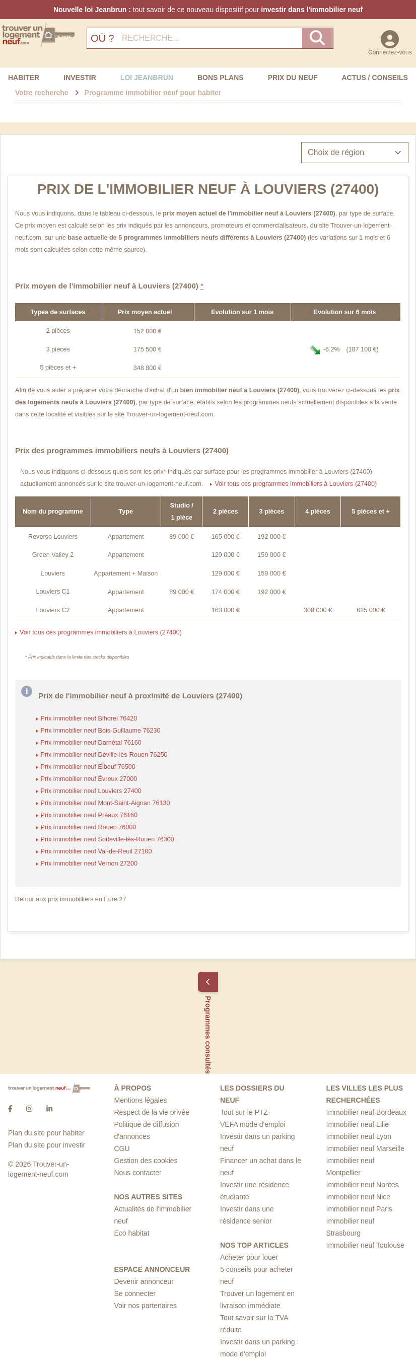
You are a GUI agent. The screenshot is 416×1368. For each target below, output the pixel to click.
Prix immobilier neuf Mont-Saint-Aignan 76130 (105, 803)
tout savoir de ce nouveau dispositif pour (208, 10)
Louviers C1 (53, 591)
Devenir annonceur (144, 1281)
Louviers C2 (53, 610)
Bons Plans (220, 78)
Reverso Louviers (53, 536)
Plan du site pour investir (46, 1145)
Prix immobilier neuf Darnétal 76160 (91, 742)
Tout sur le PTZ (244, 1112)
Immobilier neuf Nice (358, 1197)
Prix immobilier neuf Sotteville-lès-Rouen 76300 (107, 839)
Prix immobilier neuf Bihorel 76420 (89, 718)
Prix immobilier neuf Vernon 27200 (89, 863)
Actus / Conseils (375, 78)
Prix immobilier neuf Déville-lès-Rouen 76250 (104, 754)
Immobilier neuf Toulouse (365, 1245)
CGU (122, 1148)
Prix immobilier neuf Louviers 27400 (91, 791)
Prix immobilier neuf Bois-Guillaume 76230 (101, 730)
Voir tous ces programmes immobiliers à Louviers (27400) (296, 483)
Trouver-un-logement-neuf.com (169, 414)
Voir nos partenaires (145, 1306)
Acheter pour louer (249, 1257)
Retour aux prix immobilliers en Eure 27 (70, 899)
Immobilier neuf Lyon (358, 1136)
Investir (79, 78)
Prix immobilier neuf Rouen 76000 (88, 827)
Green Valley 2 (53, 554)
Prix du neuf (293, 78)
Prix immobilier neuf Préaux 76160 (89, 815)
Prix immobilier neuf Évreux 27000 (89, 778)
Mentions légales (140, 1100)
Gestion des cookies (146, 1161)
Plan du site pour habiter (46, 1133)
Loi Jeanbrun (146, 78)
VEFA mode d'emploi (253, 1124)
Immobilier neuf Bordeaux (366, 1112)
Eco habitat (132, 1233)
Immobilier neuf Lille (357, 1124)
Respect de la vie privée (151, 1112)
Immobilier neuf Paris (359, 1209)
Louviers (53, 573)
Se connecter (135, 1293)
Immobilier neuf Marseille (365, 1148)
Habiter (23, 78)
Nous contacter (138, 1173)
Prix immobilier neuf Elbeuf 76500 (88, 766)
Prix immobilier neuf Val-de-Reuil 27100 (96, 851)
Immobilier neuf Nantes (362, 1185)
